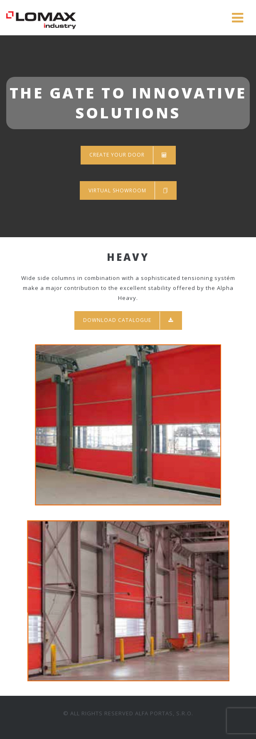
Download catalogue (128, 320)
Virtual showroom (128, 190)
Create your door (128, 155)
